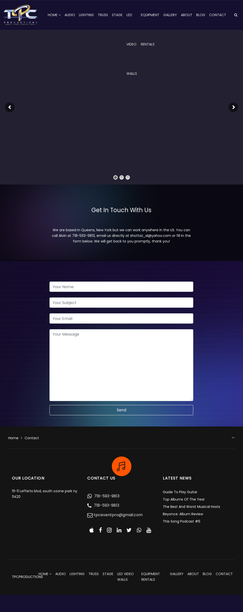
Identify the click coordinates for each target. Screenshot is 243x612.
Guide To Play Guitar (180, 492)
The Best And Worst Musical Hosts (191, 506)
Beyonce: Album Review (183, 514)
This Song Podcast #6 (181, 521)
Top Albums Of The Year (184, 499)
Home (13, 438)
